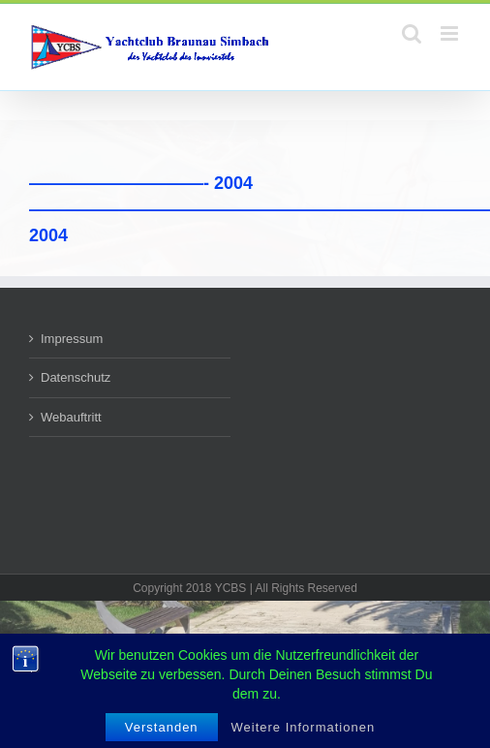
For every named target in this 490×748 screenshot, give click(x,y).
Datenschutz (75, 377)
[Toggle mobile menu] (451, 33)
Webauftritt (71, 417)
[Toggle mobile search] (411, 33)
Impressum (72, 338)
